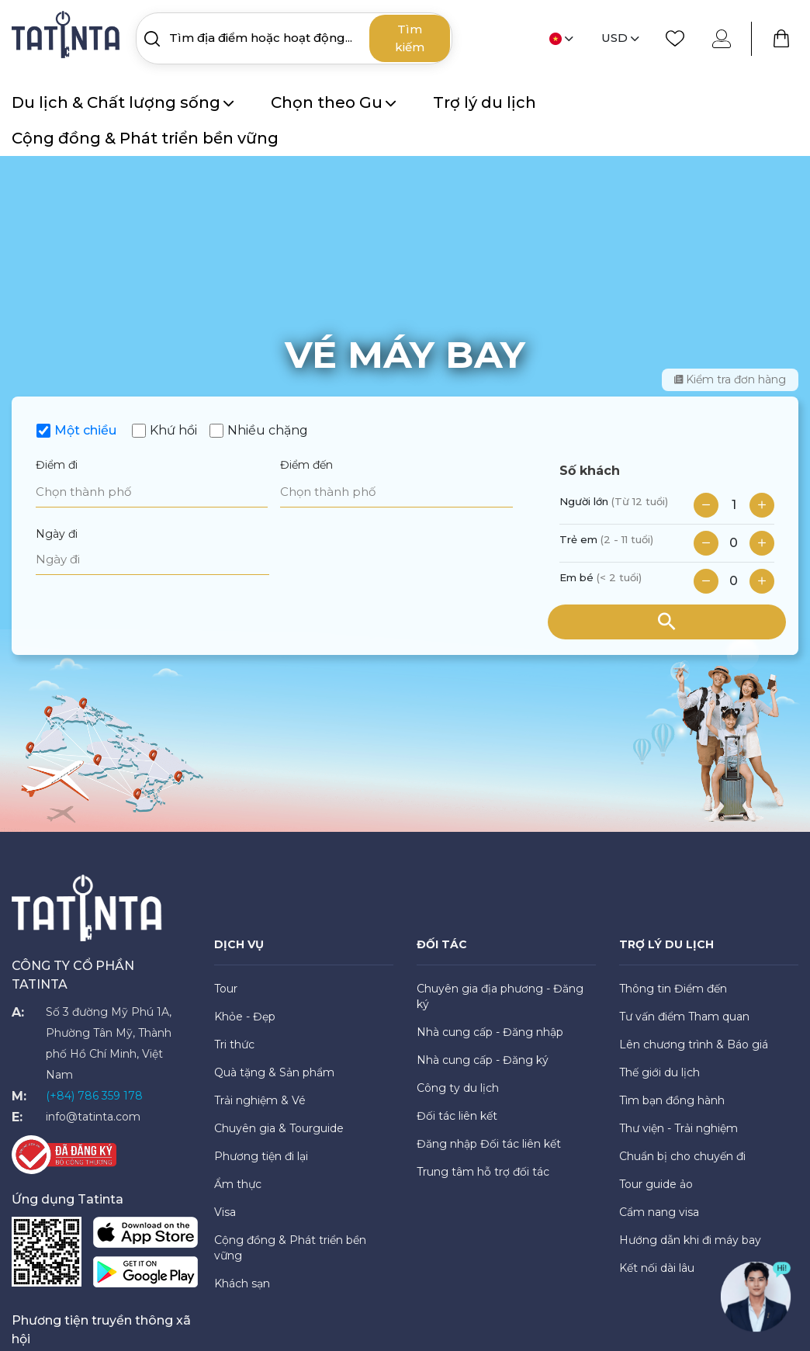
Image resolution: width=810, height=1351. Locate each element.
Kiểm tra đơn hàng (730, 379)
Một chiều (85, 430)
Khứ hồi (173, 430)
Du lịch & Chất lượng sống (123, 102)
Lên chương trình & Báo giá (693, 1044)
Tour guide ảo (656, 1184)
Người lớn (613, 501)
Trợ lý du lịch (484, 102)
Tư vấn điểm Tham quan (684, 1017)
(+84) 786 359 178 (94, 1096)
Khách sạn (242, 1283)
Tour (225, 989)
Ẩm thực (237, 1184)
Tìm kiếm (409, 38)
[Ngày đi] (152, 560)
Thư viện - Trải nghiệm (678, 1128)
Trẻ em (606, 539)
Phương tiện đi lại (261, 1156)
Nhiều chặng (267, 430)
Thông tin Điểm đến (673, 989)
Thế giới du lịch (659, 1072)
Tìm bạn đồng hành (672, 1100)
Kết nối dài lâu (656, 1268)
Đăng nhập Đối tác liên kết (489, 1144)
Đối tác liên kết (457, 1116)
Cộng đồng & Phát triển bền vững (145, 138)
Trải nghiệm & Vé (260, 1100)
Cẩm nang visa (659, 1212)
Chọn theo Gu (333, 102)
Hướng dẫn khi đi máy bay (690, 1240)
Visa (225, 1212)
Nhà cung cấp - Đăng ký (483, 1060)
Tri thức (234, 1044)
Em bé (600, 577)
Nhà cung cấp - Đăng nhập (490, 1032)
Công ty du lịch (458, 1088)
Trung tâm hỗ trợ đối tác (483, 1172)
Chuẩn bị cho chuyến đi (682, 1156)
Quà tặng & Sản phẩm (274, 1072)
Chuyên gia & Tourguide (279, 1128)
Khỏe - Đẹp (244, 1017)
